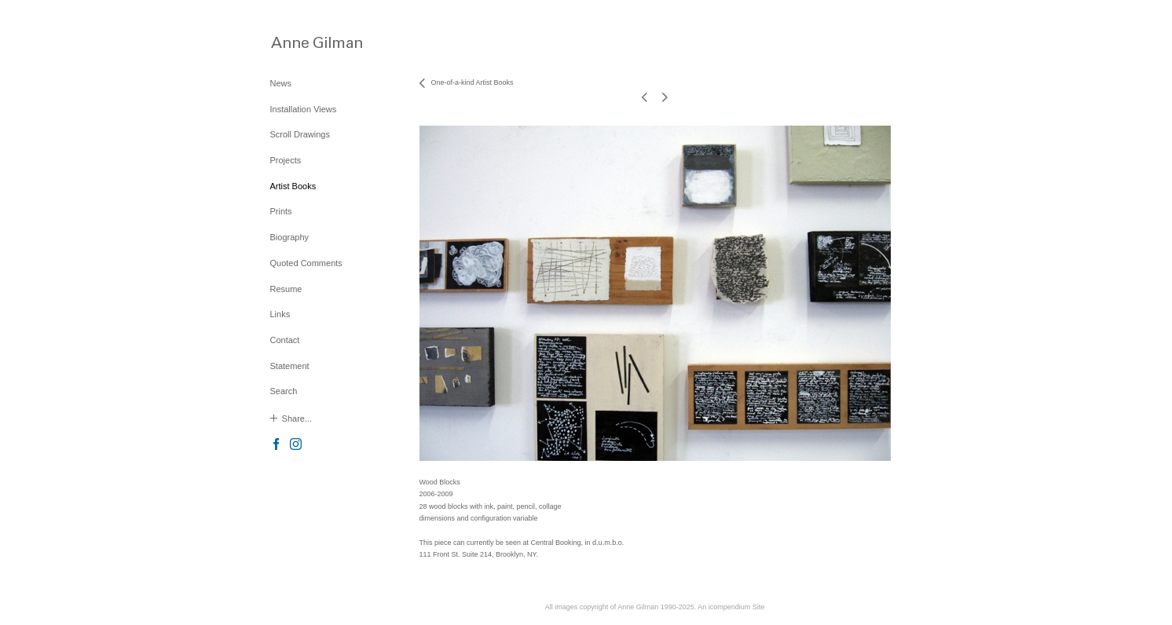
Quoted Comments (306, 263)
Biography (289, 237)
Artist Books (293, 186)
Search (284, 391)
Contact (285, 340)
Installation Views (303, 109)
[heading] (309, 42)
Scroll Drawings (300, 134)
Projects (286, 160)
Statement (289, 366)
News (281, 83)
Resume (286, 289)
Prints (281, 211)
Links (280, 314)
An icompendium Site (731, 607)
